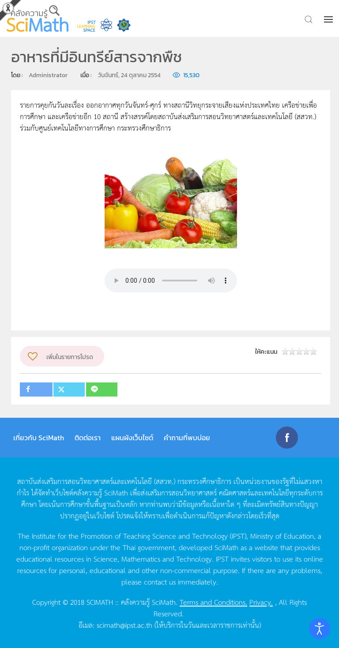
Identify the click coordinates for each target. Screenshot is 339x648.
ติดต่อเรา (88, 437)
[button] (329, 19)
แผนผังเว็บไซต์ (132, 437)
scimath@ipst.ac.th (124, 624)
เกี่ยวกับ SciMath (38, 437)
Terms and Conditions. (213, 601)
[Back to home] (37, 18)
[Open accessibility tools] (319, 628)
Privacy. (261, 601)
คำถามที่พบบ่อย (187, 437)
